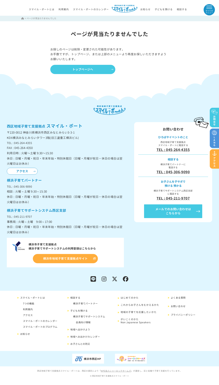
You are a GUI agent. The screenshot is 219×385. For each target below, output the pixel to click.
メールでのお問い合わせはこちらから (173, 211)
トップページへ (82, 69)
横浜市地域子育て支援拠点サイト (65, 258)
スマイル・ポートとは (41, 9)
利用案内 (64, 9)
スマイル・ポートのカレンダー (91, 9)
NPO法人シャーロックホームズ (116, 370)
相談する (182, 9)
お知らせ (145, 9)
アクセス (22, 171)
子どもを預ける (164, 9)
